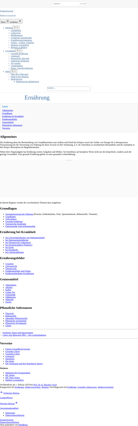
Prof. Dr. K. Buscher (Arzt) (45, 385)
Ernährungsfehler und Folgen (18, 271)
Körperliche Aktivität (20, 58)
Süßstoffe (9, 299)
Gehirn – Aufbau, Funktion (22, 42)
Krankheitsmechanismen (21, 40)
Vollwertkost (10, 219)
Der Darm (9, 361)
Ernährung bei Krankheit (13, 116)
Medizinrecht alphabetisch (27, 81)
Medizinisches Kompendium (17, 373)
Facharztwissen (6, 11)
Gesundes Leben (12, 354)
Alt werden (15, 63)
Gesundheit (10, 51)
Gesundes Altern (12, 351)
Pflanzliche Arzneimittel (15, 321)
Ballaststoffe (10, 316)
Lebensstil (15, 56)
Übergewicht (10, 268)
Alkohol (8, 287)
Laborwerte (16, 33)
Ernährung (19, 387)
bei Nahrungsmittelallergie (16, 240)
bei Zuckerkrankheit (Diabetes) (18, 245)
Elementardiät (11, 226)
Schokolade (10, 295)
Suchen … (51, 88)
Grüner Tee (10, 292)
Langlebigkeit (17, 66)
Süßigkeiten (10, 297)
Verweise (6, 128)
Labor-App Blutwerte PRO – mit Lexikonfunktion (24, 335)
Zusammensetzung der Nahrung (19, 214)
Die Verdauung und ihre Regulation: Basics (24, 363)
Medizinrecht (16, 79)
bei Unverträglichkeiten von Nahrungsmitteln (25, 238)
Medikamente (17, 35)
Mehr (7, 71)
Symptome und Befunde (21, 38)
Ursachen (9, 264)
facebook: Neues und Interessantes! (18, 333)
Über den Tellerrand (19, 74)
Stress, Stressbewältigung (22, 68)
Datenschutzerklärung (9, 422)
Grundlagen (7, 113)
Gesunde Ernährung (19, 53)
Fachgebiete (16, 30)
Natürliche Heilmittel (20, 61)
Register (45, 387)
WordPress (23, 425)
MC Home (10, 375)
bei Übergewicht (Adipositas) (18, 242)
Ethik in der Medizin (20, 77)
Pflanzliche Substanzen (12, 125)
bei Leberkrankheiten (14, 252)
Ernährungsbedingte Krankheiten (19, 273)
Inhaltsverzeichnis (33, 387)
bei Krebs (9, 247)
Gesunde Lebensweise (87, 387)
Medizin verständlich (20, 45)
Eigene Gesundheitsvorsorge (17, 349)
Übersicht (9, 313)
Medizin (9, 28)
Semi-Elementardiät (26, 226)
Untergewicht (11, 266)
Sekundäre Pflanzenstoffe (16, 318)
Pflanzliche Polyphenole (15, 323)
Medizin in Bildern (19, 47)
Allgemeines (7, 110)
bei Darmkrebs (11, 250)
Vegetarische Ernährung (15, 224)
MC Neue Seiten (12, 378)
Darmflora (9, 359)
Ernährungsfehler (9, 119)
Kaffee (8, 290)
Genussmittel (7, 122)
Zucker (8, 302)
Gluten (8, 326)
